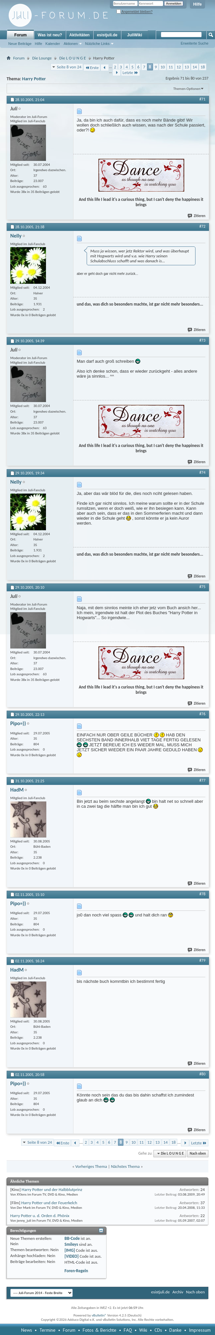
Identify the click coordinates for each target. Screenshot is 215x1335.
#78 (202, 894)
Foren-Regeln (76, 1270)
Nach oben (198, 1153)
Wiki (143, 1330)
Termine (47, 1330)
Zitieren (196, 216)
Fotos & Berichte (99, 1330)
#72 (202, 226)
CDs (158, 1330)
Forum (20, 35)
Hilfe (197, 4)
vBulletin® (99, 1315)
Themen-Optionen (186, 89)
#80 (202, 1074)
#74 (202, 472)
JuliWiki (134, 35)
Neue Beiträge (19, 44)
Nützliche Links (97, 44)
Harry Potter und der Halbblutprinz (52, 1189)
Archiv (177, 1291)
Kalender (52, 44)
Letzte (130, 72)
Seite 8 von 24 (69, 66)
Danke (175, 1330)
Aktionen (71, 44)
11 (170, 66)
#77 (202, 780)
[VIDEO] (71, 1256)
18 (202, 66)
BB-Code (72, 1238)
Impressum (200, 1330)
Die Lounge (42, 58)
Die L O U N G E (72, 58)
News (26, 1330)
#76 (202, 714)
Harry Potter (34, 79)
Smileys (71, 1244)
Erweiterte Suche (194, 43)
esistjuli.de (107, 35)
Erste (92, 67)
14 (195, 66)
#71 (202, 99)
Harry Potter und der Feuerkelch (49, 1202)
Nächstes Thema (125, 1166)
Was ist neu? (50, 35)
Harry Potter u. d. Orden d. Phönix (39, 1215)
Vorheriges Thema (91, 1166)
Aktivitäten (79, 35)
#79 (202, 960)
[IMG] (69, 1250)
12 (179, 66)
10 (162, 66)
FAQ (128, 1330)
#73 (202, 340)
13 (187, 66)
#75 (202, 586)
